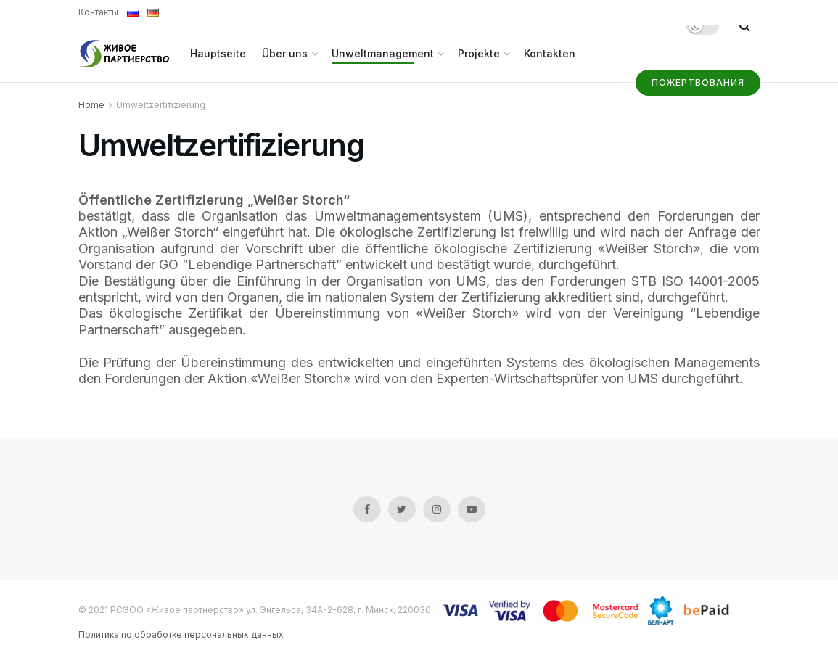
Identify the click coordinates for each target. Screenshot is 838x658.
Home (91, 104)
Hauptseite (218, 53)
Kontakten (549, 53)
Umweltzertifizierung (160, 104)
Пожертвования (698, 82)
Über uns (285, 53)
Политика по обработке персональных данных (181, 634)
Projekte (479, 53)
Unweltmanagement (383, 53)
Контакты (98, 12)
